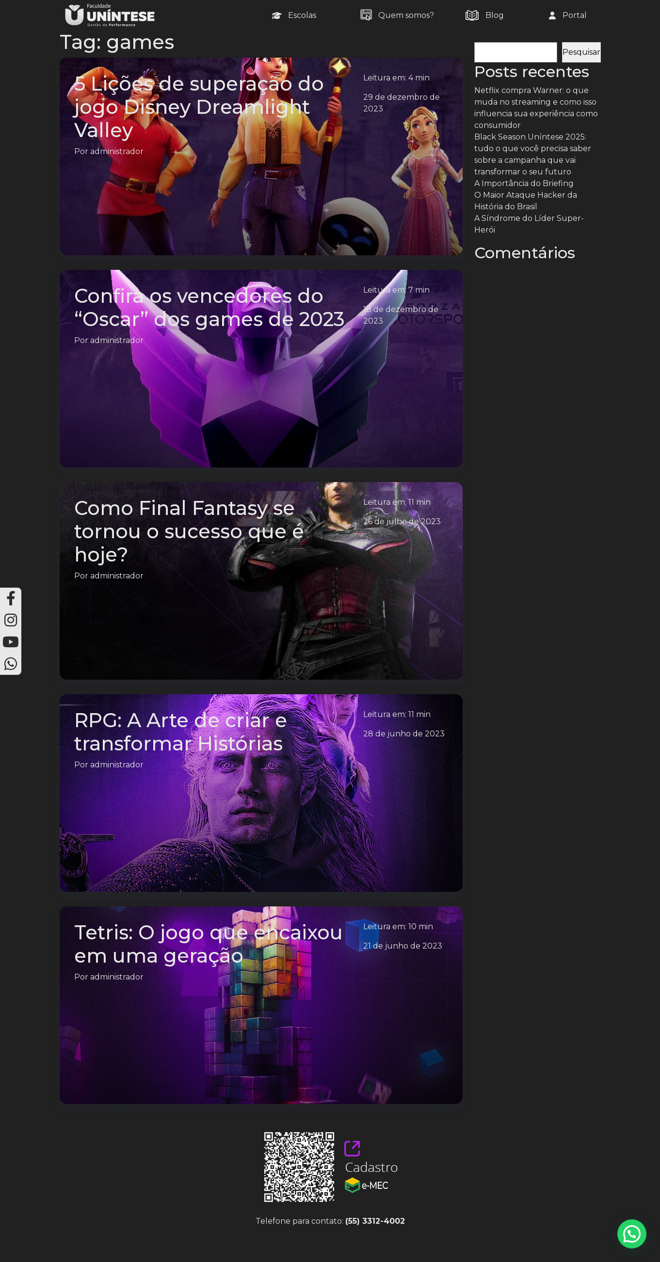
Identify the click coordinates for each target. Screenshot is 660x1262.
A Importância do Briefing (524, 183)
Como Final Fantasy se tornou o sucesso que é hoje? (189, 531)
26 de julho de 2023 (402, 521)
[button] (631, 1233)
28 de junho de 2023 (404, 733)
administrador (117, 151)
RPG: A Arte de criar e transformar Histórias (180, 731)
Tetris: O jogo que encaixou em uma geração (208, 943)
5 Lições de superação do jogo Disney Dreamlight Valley (199, 107)
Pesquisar (493, 36)
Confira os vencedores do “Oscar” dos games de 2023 (209, 307)
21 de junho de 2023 (402, 945)
